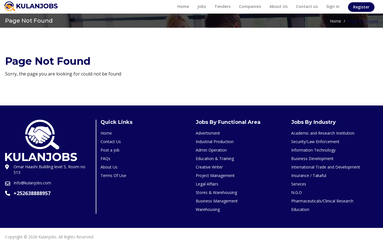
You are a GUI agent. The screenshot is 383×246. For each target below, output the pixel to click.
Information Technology (313, 150)
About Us (278, 6)
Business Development (312, 158)
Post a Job (110, 150)
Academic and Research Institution (322, 133)
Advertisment (208, 133)
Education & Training (215, 158)
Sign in (333, 6)
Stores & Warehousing (216, 192)
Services (298, 184)
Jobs (201, 6)
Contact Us (111, 141)
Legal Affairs (207, 184)
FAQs (105, 158)
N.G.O (296, 192)
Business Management (217, 201)
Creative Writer (209, 167)
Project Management (215, 175)
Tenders (222, 6)
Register (361, 7)
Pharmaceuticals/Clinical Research (322, 201)
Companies (250, 6)
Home (183, 6)
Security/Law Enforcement (315, 141)
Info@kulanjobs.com (32, 182)
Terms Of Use (113, 175)
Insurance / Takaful (308, 175)
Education (300, 209)
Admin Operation (211, 150)
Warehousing (208, 209)
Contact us (307, 6)
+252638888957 (32, 193)
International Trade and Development (325, 167)
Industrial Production (215, 141)
